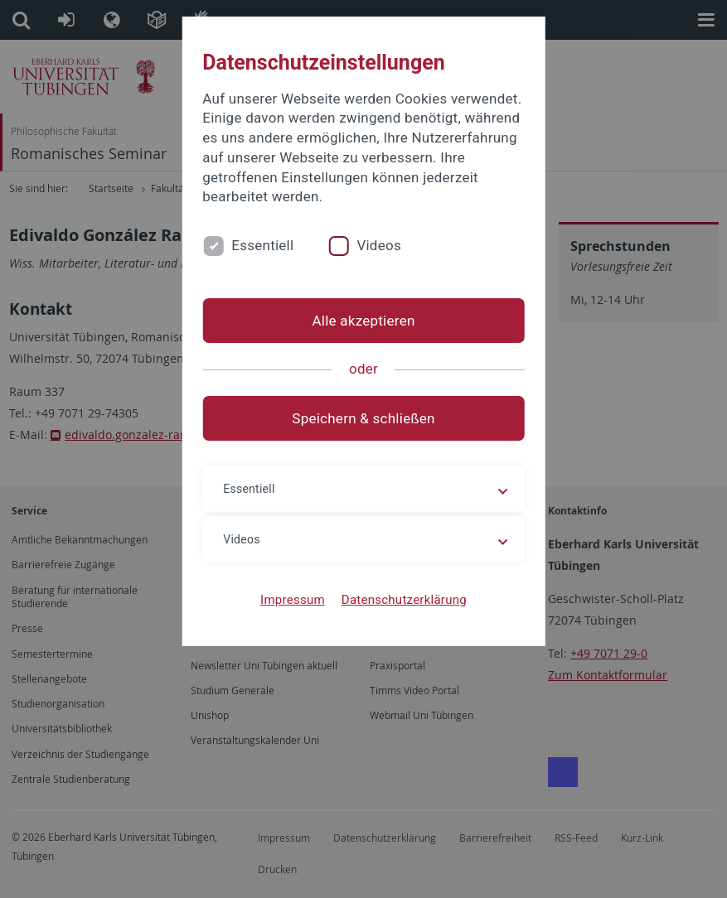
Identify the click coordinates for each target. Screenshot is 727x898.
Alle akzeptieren (363, 320)
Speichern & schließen (363, 418)
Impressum (292, 599)
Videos (378, 245)
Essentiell (262, 245)
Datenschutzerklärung (404, 599)
